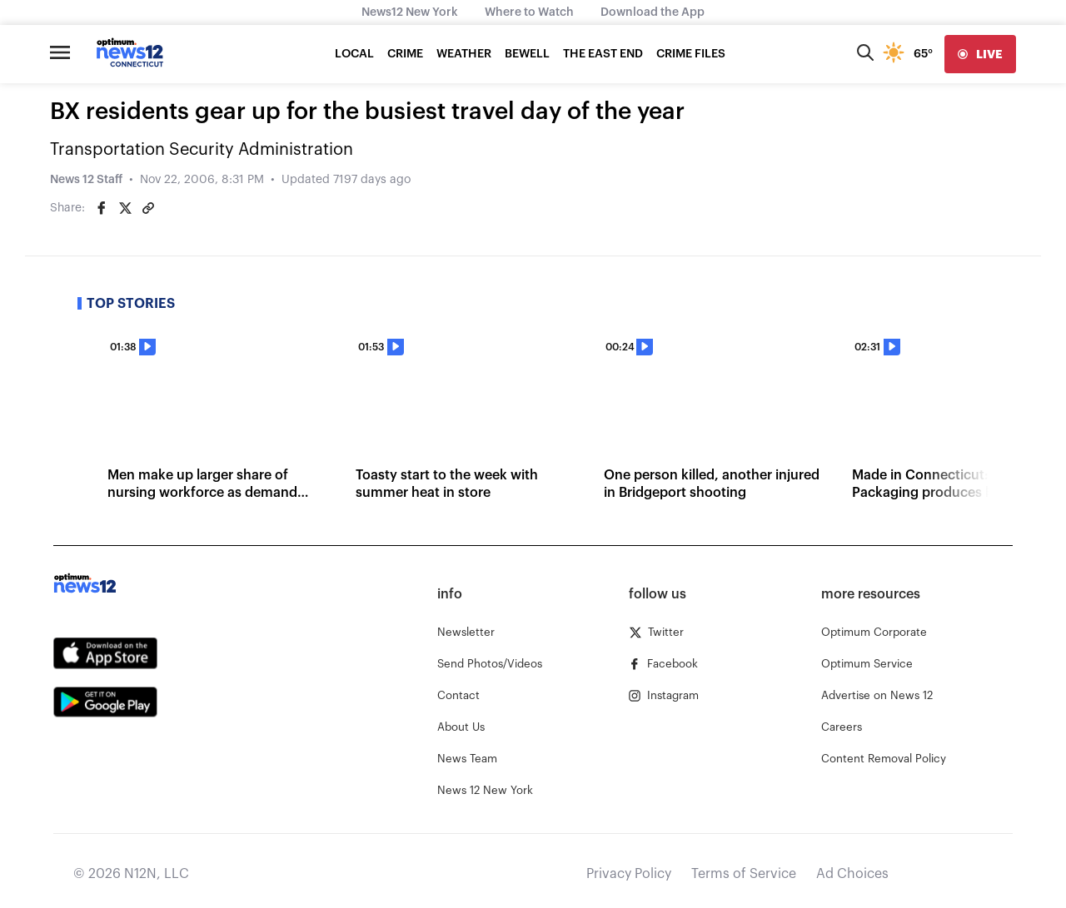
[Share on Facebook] (101, 208)
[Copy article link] (148, 208)
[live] (980, 54)
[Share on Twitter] (125, 208)
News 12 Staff (86, 180)
